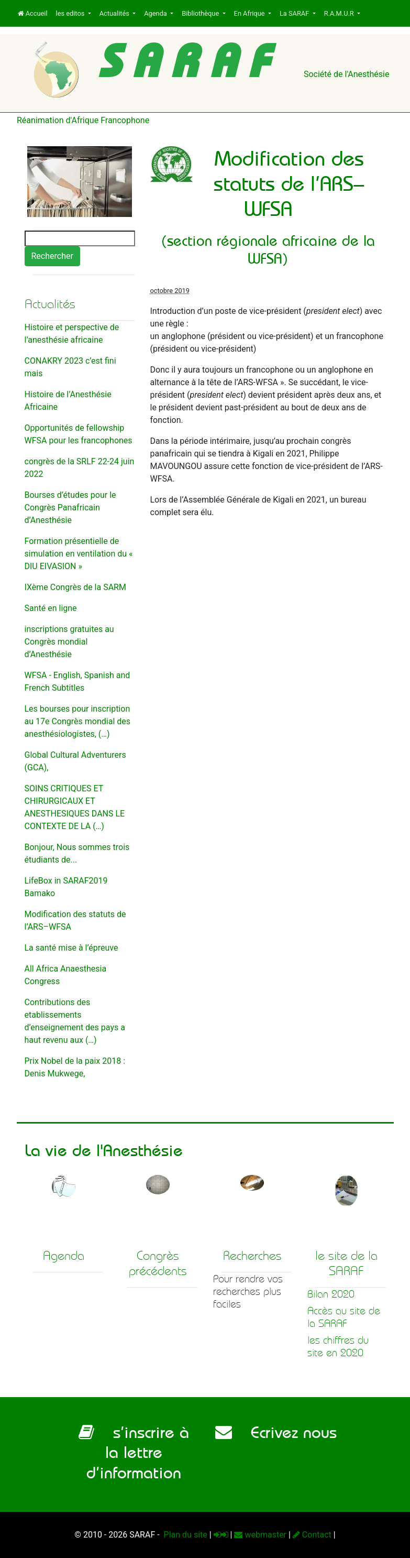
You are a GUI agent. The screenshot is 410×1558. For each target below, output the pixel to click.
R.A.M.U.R (340, 13)
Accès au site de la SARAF (343, 1317)
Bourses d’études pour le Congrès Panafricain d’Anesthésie (70, 507)
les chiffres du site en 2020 (338, 1346)
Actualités (115, 13)
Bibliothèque (201, 13)
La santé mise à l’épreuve (71, 948)
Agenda (156, 13)
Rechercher (52, 256)
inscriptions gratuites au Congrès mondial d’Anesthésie (69, 641)
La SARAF (295, 13)
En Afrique (250, 13)
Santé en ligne (51, 608)
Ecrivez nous (276, 1432)
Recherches (252, 1255)
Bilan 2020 (330, 1294)
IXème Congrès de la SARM (75, 587)
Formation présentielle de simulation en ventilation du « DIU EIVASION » (79, 553)
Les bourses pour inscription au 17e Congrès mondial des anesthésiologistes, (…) (78, 721)
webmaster (260, 1535)
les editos (71, 13)
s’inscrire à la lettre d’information (134, 1452)
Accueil (33, 13)
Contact (312, 1535)
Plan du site (184, 1535)
